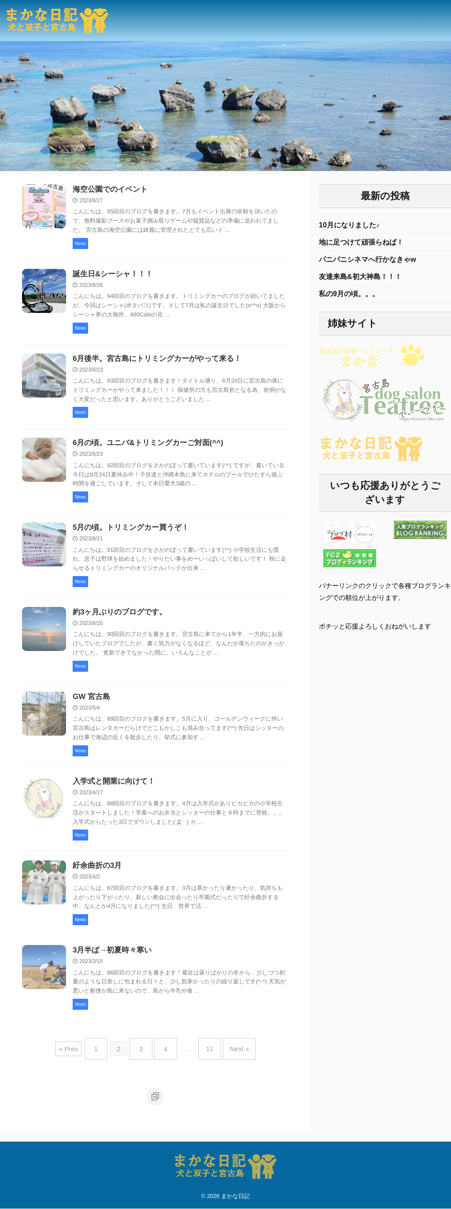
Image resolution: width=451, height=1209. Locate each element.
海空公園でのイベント (108, 190)
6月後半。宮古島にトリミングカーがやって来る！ (152, 361)
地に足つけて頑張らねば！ (361, 243)
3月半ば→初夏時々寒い (110, 959)
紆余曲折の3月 (96, 874)
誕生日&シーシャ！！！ (110, 275)
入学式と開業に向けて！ (111, 788)
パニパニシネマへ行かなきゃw (367, 261)
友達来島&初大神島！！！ (360, 279)
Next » (230, 1054)
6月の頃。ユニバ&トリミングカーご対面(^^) (143, 446)
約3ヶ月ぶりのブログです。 (117, 617)
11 (205, 1054)
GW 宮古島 (90, 703)
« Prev (79, 1054)
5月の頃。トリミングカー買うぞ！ (127, 532)
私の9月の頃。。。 (349, 297)
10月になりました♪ (349, 225)
